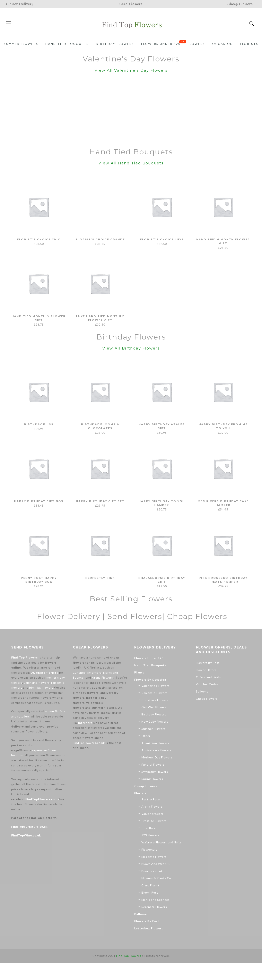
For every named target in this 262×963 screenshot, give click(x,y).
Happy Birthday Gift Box (39, 501)
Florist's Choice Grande (100, 239)
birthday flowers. (41, 687)
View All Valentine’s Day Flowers (131, 70)
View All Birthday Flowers (131, 348)
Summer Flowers (21, 43)
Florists (249, 43)
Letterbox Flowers (148, 928)
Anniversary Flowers (156, 750)
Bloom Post (149, 892)
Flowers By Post (146, 921)
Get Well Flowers (154, 707)
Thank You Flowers (155, 743)
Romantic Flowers (154, 693)
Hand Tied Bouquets (67, 43)
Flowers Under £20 (161, 43)
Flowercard (149, 849)
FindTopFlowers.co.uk (42, 799)
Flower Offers (206, 670)
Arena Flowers (102, 677)
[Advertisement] (131, 111)
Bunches (79, 672)
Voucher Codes (207, 684)
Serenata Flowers (154, 907)
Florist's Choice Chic (39, 239)
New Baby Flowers (154, 721)
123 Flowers (150, 835)
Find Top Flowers (24, 657)
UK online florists (44, 672)
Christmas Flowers (155, 700)
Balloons (141, 914)
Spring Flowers (152, 779)
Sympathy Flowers (154, 771)
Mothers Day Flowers (157, 757)
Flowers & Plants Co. (156, 878)
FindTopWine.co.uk (26, 835)
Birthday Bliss (38, 424)
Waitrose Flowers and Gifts (161, 842)
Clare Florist (150, 885)
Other (145, 736)
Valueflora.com (152, 813)
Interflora (94, 672)
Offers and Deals (208, 677)
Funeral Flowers (153, 764)
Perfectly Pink (100, 577)
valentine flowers (37, 682)
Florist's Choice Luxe (162, 239)
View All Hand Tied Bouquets (131, 163)
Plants (139, 672)
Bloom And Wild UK (155, 864)
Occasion (222, 43)
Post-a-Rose (150, 799)
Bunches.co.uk (152, 871)
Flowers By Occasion (150, 679)
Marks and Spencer (155, 899)
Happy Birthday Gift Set (100, 501)
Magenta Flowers (154, 856)
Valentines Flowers (155, 685)
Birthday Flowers (115, 43)
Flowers (196, 43)
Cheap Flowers (145, 786)
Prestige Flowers (153, 821)
